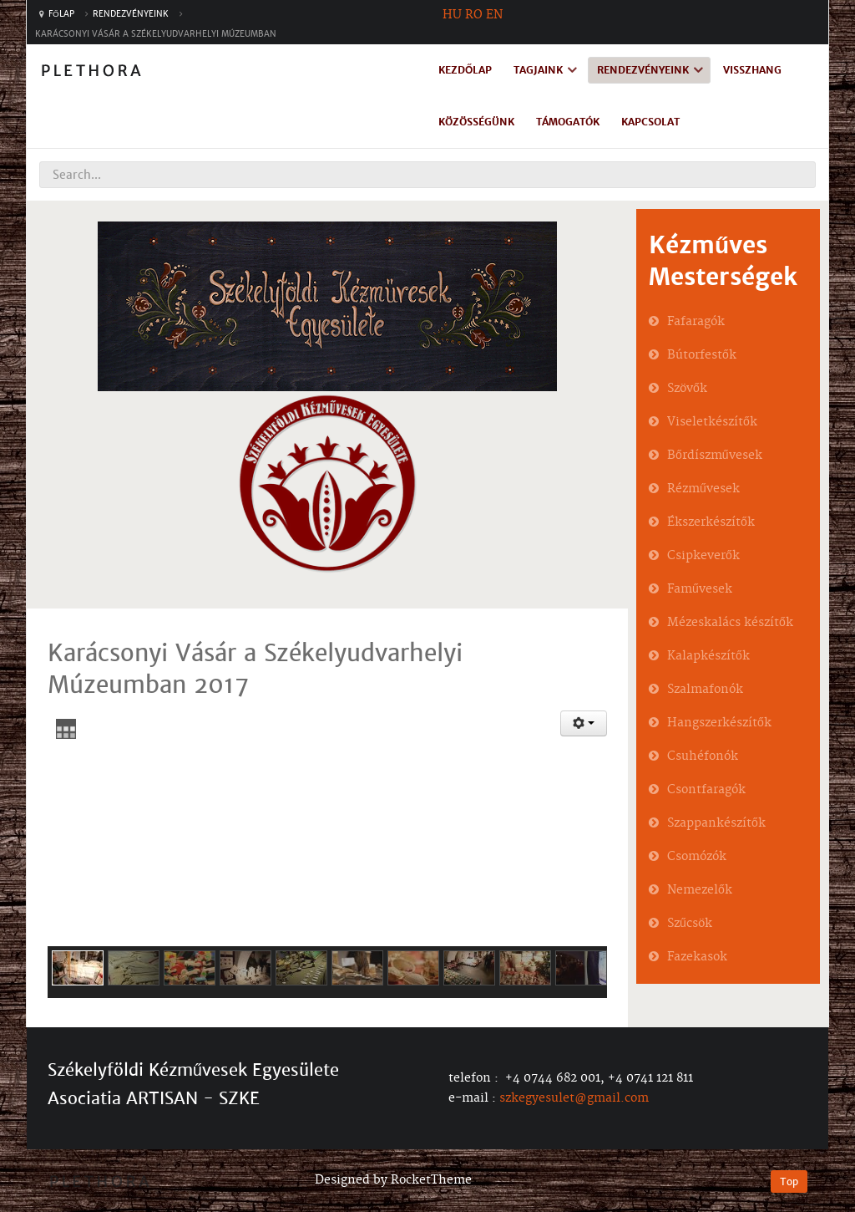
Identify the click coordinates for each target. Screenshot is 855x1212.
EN (494, 15)
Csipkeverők (703, 555)
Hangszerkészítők (719, 723)
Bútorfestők (701, 355)
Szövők (687, 388)
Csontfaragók (706, 789)
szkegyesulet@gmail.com (574, 1098)
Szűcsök (689, 923)
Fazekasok (697, 957)
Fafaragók (696, 321)
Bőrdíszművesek (714, 455)
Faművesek (699, 589)
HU (452, 15)
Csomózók (696, 856)
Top (789, 1181)
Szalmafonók (705, 689)
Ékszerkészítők (711, 522)
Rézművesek (703, 489)
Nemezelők (699, 890)
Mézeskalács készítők (730, 622)
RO (474, 15)
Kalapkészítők (708, 656)
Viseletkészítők (712, 422)
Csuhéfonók (702, 756)
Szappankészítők (716, 823)
